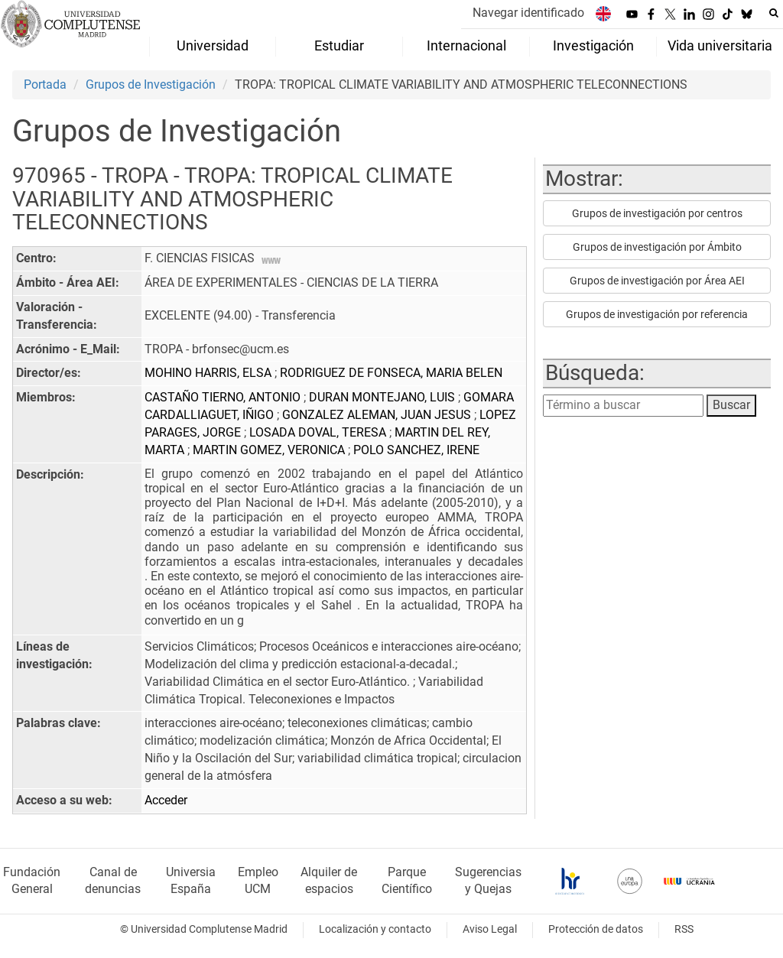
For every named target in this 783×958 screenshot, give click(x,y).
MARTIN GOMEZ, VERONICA (270, 450)
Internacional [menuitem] (466, 46)
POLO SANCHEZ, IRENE (416, 450)
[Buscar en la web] (774, 13)
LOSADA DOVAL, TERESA (319, 432)
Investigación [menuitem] (593, 46)
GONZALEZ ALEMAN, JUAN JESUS (378, 415)
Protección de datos (595, 929)
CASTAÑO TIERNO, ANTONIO (224, 397)
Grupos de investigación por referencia (657, 314)
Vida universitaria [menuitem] (720, 46)
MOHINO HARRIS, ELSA (210, 372)
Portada (45, 84)
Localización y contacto (375, 929)
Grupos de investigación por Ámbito (657, 247)
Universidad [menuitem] (213, 46)
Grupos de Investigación (151, 84)
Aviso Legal (490, 929)
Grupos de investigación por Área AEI (657, 280)
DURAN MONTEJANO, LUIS (383, 397)
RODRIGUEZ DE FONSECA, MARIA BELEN (391, 372)
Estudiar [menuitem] (339, 46)
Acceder (166, 800)
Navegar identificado (528, 12)
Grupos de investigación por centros (657, 213)
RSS (684, 929)
